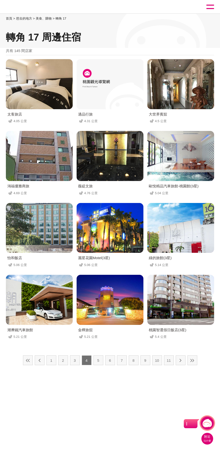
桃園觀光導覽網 (24, 7)
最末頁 (192, 360)
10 (157, 360)
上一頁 (40, 360)
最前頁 (28, 360)
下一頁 (180, 360)
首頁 (9, 18)
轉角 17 (61, 18)
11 (169, 360)
